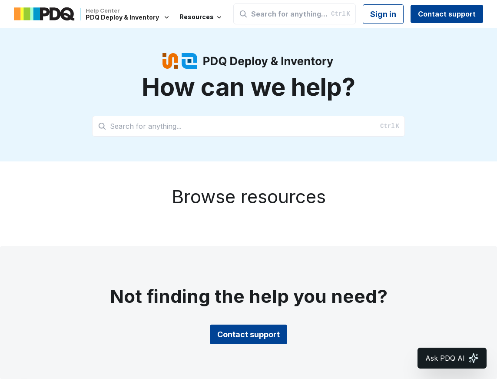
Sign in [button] (383, 14)
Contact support (447, 14)
